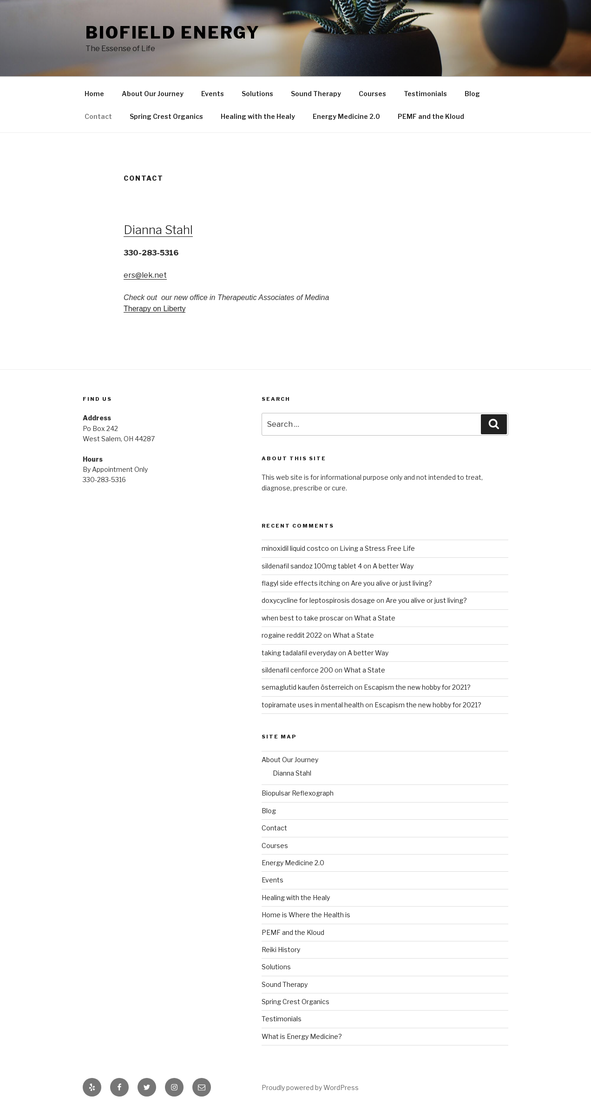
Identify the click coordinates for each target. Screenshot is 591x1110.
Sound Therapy (316, 94)
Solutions (257, 94)
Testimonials (425, 94)
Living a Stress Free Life (377, 548)
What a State (374, 618)
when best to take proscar (302, 618)
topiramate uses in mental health (313, 705)
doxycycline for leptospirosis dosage (318, 600)
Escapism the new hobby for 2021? (417, 687)
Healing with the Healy (258, 116)
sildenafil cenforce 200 (297, 670)
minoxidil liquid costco (295, 548)
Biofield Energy (172, 32)
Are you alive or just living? (391, 583)
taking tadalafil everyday (299, 653)
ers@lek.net (145, 275)
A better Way (393, 566)
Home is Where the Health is (306, 915)
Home (94, 94)
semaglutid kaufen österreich (307, 687)
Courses (372, 94)
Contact (98, 116)
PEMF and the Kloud (431, 116)
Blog (472, 94)
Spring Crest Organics (166, 116)
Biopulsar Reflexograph (298, 793)
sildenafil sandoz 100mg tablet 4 (312, 566)
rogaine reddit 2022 (292, 635)
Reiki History (281, 949)
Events (212, 94)
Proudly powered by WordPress (310, 1087)
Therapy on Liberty (154, 309)
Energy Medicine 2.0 (346, 116)
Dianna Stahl (158, 229)
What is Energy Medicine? (302, 1036)
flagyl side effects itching (301, 583)
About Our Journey (153, 94)
